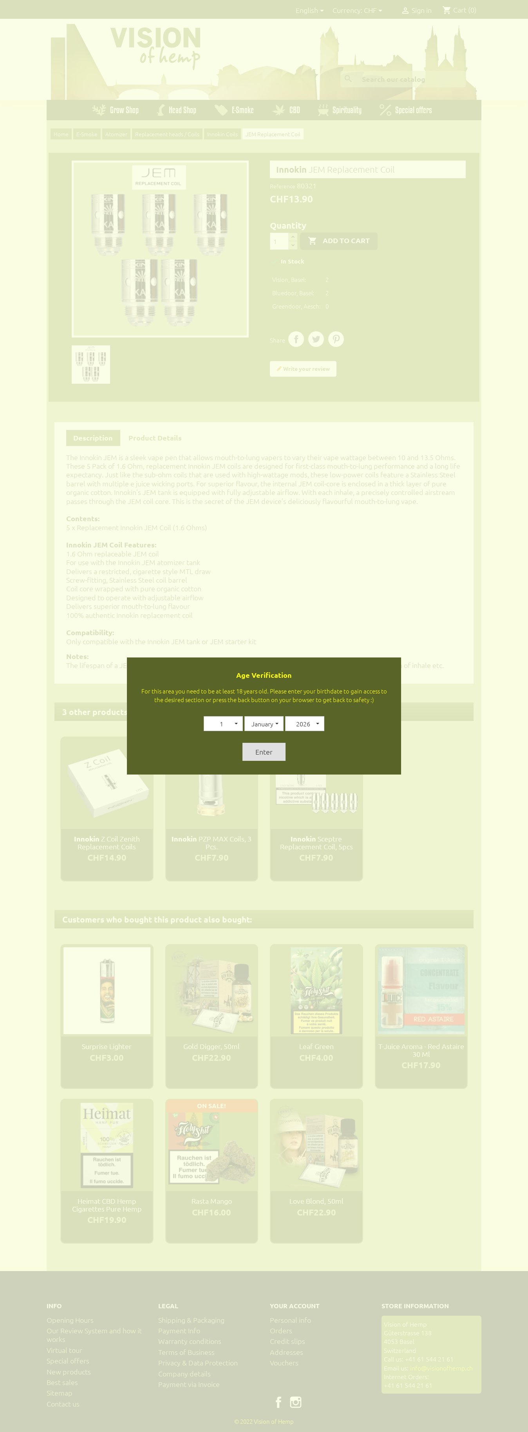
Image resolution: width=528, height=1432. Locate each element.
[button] (223, 723)
